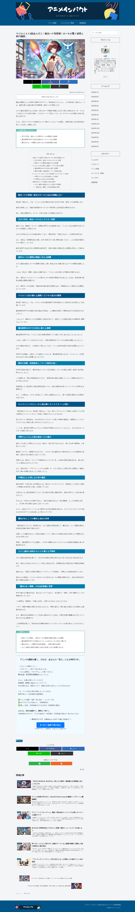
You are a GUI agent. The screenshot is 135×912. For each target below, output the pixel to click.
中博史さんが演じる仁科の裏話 (44, 175)
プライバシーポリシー (88, 904)
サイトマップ (108, 904)
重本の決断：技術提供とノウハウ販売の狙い (49, 167)
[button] (73, 82)
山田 (105, 56)
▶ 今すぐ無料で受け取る (50, 722)
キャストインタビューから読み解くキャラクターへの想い (51, 170)
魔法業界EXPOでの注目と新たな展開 (46, 164)
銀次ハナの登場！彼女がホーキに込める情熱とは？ (49, 153)
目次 (48, 149)
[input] (105, 33)
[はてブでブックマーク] (50, 82)
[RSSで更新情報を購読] (52, 760)
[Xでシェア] (27, 82)
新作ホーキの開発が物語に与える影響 (46, 158)
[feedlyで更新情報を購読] (48, 760)
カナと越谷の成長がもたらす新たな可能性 (48, 181)
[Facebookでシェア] (38, 82)
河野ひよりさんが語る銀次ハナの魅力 (46, 172)
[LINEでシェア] (62, 82)
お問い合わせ (99, 904)
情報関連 (19, 737)
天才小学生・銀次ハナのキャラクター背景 (48, 156)
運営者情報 (117, 904)
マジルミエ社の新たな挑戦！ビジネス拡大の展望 (48, 161)
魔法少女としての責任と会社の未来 (44, 178)
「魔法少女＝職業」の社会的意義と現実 (47, 183)
